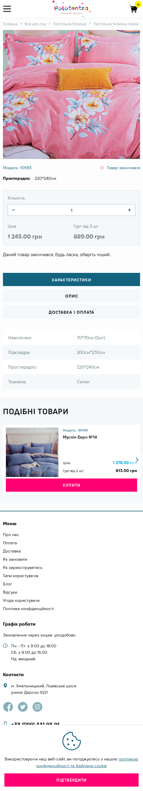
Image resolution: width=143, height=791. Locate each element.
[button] (137, 460)
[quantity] (13, 210)
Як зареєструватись (22, 567)
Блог (7, 584)
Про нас (11, 534)
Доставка (12, 551)
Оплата (10, 542)
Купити (71, 485)
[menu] (9, 9)
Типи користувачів (20, 575)
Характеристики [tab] (71, 280)
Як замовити (15, 559)
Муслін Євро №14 (80, 437)
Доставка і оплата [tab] (71, 312)
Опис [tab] (71, 296)
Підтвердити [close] (71, 780)
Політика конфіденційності (28, 608)
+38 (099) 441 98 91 (35, 724)
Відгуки (10, 592)
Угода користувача (21, 600)
